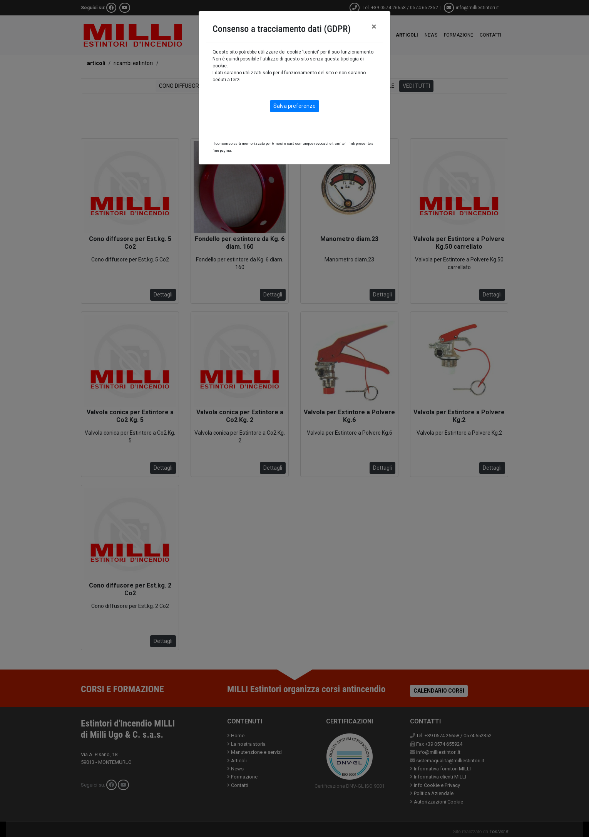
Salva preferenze (294, 106)
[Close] (374, 26)
